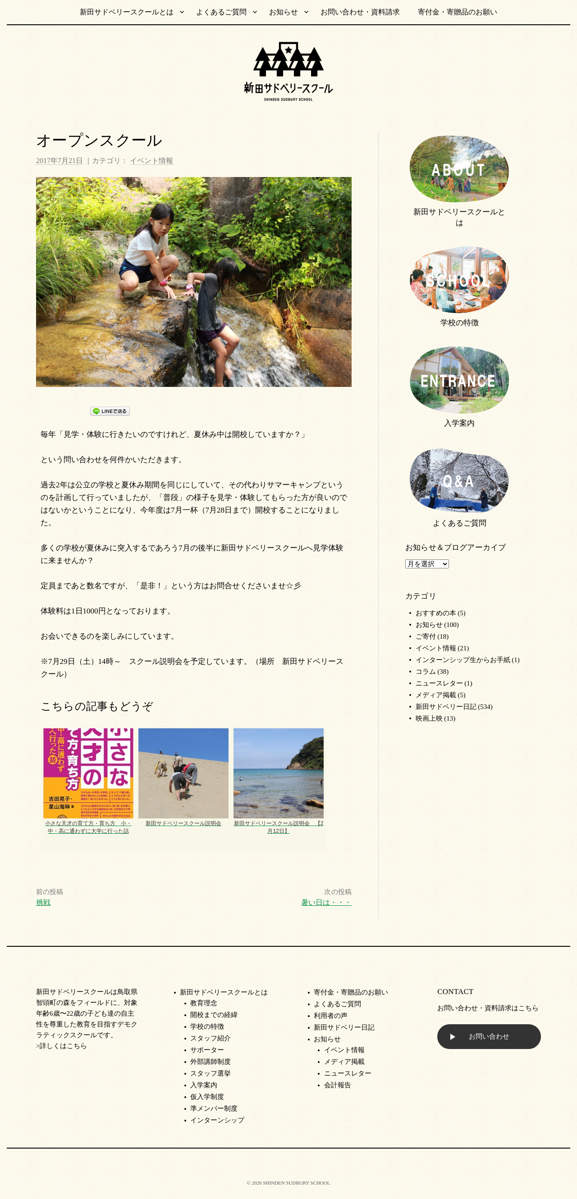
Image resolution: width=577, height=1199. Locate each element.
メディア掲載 (436, 695)
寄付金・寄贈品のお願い (457, 12)
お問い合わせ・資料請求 (360, 12)
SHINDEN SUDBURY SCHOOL (296, 1182)
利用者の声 (331, 1015)
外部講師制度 (210, 1061)
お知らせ (283, 12)
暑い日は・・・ (326, 902)
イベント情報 (151, 160)
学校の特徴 (459, 322)
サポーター (207, 1050)
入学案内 (459, 423)
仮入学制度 (207, 1096)
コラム (426, 671)
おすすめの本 (436, 613)
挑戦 (43, 902)
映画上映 (429, 718)
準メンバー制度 (214, 1108)
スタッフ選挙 (210, 1073)
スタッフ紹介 (210, 1038)
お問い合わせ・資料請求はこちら (488, 1008)
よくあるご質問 (221, 12)
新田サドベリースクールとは (127, 12)
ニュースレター (439, 683)
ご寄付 (426, 636)
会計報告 (337, 1085)
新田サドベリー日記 (446, 706)
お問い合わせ (489, 1036)
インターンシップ (217, 1120)
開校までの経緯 (214, 1014)
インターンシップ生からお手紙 (463, 659)
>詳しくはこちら (61, 1045)
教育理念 (203, 1003)
